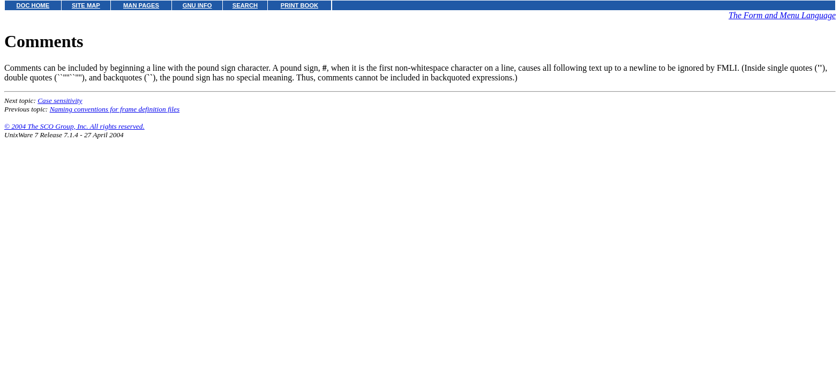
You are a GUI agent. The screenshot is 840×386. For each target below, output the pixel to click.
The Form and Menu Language (782, 15)
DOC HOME (33, 5)
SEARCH (245, 5)
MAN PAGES (141, 5)
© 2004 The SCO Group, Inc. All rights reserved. (74, 126)
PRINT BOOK (299, 5)
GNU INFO (197, 5)
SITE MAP (86, 5)
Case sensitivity (60, 100)
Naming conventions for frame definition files (114, 109)
